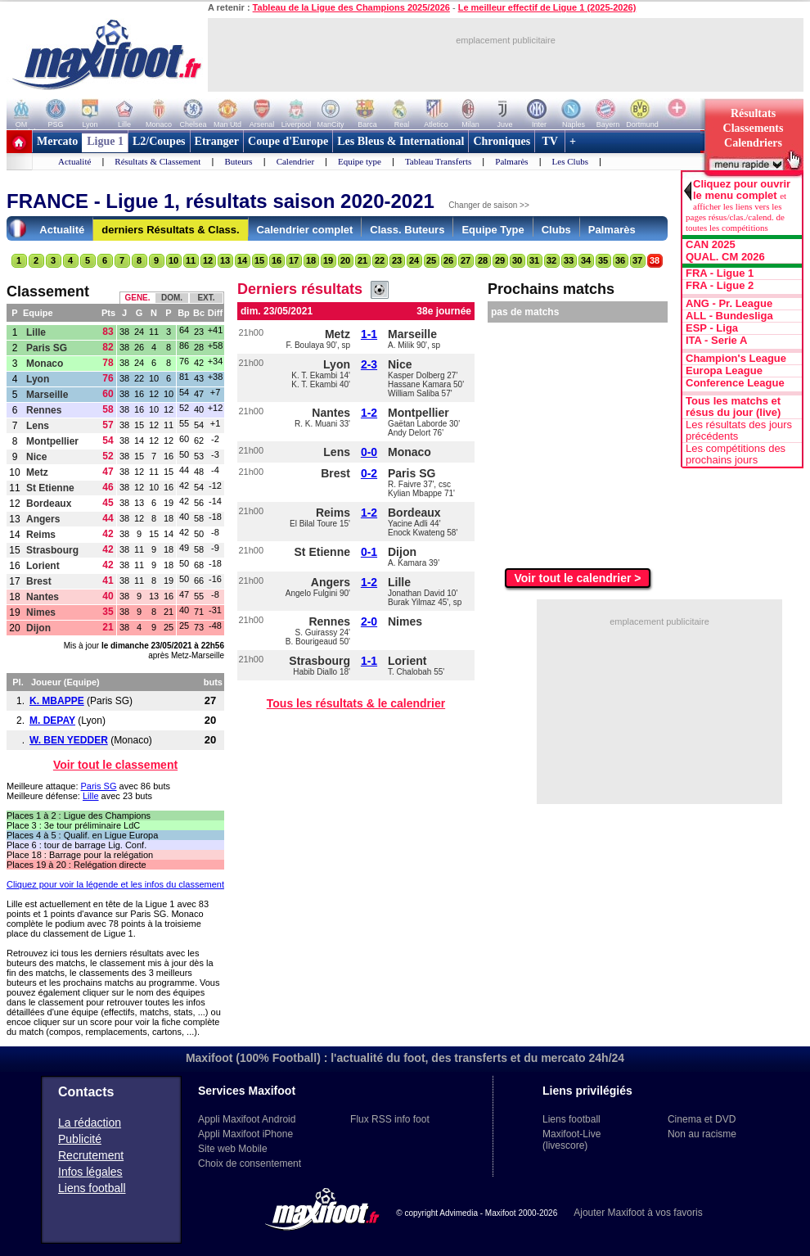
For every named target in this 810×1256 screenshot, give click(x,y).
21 (362, 260)
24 (414, 260)
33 (569, 260)
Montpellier (52, 441)
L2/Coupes (159, 141)
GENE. (137, 297)
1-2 (369, 412)
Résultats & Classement (157, 161)
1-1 (369, 334)
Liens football (92, 1188)
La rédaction (89, 1122)
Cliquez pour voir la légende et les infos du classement (115, 884)
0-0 (369, 452)
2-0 (369, 621)
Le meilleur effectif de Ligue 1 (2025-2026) (547, 7)
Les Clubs (570, 161)
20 (345, 260)
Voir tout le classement (115, 764)
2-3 (369, 364)
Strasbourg (52, 550)
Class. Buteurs (407, 230)
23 (397, 260)
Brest (39, 581)
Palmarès (511, 161)
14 (242, 260)
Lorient (43, 566)
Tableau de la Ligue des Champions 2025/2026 (351, 7)
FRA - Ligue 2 (720, 285)
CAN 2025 (711, 245)
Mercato (57, 141)
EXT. (205, 297)
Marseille (47, 394)
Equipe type (359, 161)
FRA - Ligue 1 (720, 273)
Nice (36, 457)
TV (549, 141)
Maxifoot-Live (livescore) (571, 1139)
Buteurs (238, 161)
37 (637, 260)
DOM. (171, 297)
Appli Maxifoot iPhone (245, 1134)
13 (225, 260)
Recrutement (91, 1155)
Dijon (38, 628)
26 (448, 260)
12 (208, 260)
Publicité (79, 1138)
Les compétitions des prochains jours (735, 454)
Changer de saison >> (488, 205)
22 (380, 260)
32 (551, 260)
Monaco (44, 363)
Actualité (74, 161)
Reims (41, 534)
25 (431, 260)
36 (620, 260)
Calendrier (295, 161)
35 (603, 260)
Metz (37, 472)
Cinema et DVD (702, 1119)
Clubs (556, 230)
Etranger (217, 141)
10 (173, 260)
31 (534, 260)
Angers (43, 519)
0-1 (369, 551)
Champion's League (736, 358)
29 (500, 260)
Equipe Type (492, 230)
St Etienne (50, 488)
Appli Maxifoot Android (246, 1119)
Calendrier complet (305, 230)
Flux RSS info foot (390, 1119)
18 (311, 260)
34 (586, 260)
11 (191, 260)
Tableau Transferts (438, 161)
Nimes (41, 612)
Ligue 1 (105, 141)
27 (465, 260)
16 (276, 260)
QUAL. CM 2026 (725, 257)
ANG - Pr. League (729, 303)
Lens (37, 425)
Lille (36, 332)
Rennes (43, 410)
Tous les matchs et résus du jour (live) (733, 406)
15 (259, 260)
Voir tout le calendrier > (578, 578)
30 (517, 260)
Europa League (724, 371)
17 (294, 260)
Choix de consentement (249, 1163)
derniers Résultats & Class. (170, 230)
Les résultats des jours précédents (739, 430)
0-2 (369, 473)
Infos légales (90, 1171)
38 (654, 260)
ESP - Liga (712, 328)
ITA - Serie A (716, 340)
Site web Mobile (233, 1148)
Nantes (42, 597)
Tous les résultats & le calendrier (356, 703)
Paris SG (46, 348)
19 (328, 260)
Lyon (37, 379)
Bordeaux (48, 503)
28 (483, 260)
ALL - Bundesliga (729, 316)
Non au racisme (702, 1134)
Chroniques (501, 141)
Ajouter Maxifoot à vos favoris (638, 1212)
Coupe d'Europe (288, 141)
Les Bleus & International (400, 141)
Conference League (735, 383)
